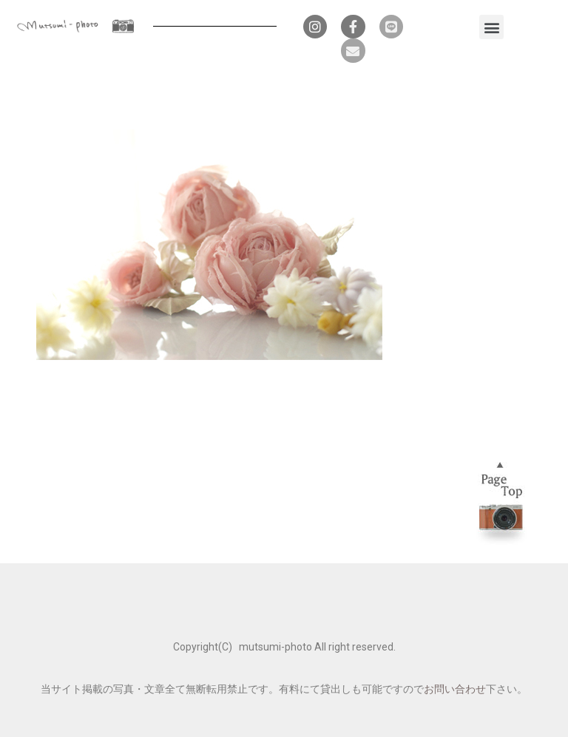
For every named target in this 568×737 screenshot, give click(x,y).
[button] (491, 27)
